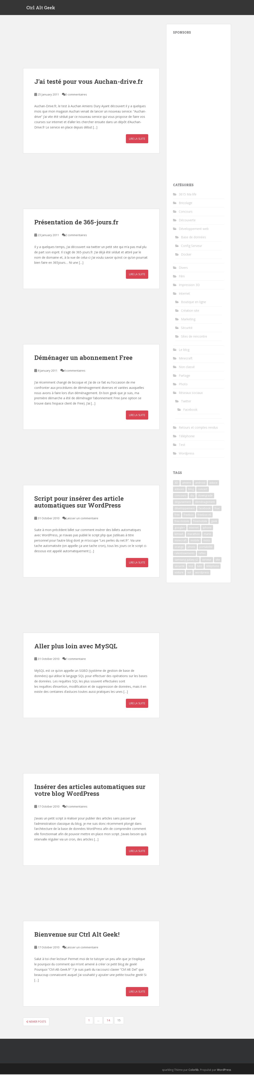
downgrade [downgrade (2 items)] (205, 496)
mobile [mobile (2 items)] (194, 541)
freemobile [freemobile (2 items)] (200, 521)
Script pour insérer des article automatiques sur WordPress (79, 502)
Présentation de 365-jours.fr (76, 223)
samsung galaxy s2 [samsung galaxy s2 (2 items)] (186, 560)
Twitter (186, 401)
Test (182, 445)
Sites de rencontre (194, 337)
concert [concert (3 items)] (202, 489)
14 (108, 1021)
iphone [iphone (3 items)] (207, 528)
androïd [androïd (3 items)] (200, 483)
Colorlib (194, 1070)
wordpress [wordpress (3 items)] (202, 573)
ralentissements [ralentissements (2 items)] (184, 554)
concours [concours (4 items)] (180, 496)
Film (182, 277)
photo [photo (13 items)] (191, 547)
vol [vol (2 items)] (189, 573)
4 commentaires (74, 371)
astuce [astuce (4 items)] (213, 483)
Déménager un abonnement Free (83, 358)
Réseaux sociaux (191, 393)
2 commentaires (76, 236)
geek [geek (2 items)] (214, 521)
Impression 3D (189, 285)
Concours (185, 212)
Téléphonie (187, 436)
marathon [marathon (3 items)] (193, 534)
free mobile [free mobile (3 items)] (182, 521)
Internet (184, 294)
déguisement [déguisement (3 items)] (183, 502)
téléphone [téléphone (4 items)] (212, 566)
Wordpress (186, 454)
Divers (183, 268)
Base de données (193, 237)
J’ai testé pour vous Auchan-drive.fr (88, 82)
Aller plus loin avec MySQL (75, 646)
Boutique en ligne (193, 302)
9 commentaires (76, 807)
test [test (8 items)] (191, 566)
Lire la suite (137, 139)
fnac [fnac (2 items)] (217, 509)
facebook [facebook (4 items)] (205, 509)
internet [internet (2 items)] (194, 528)
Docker (186, 255)
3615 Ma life (187, 195)
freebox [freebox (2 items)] (189, 515)
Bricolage (185, 203)
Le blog (184, 350)
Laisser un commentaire (82, 519)
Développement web (194, 229)
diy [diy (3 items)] (192, 496)
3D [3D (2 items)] (176, 483)
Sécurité (186, 328)
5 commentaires (76, 95)
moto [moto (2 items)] (206, 541)
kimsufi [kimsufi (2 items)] (179, 534)
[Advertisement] (198, 106)
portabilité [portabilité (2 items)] (206, 547)
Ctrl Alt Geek (40, 8)
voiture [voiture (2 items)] (179, 573)
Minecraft (185, 359)
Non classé (187, 367)
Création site (190, 311)
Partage (184, 376)
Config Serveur (191, 246)
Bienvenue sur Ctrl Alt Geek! (76, 935)
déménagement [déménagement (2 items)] (205, 502)
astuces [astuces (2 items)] (179, 489)
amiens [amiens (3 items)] (186, 483)
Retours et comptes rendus (198, 428)
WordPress (224, 1070)
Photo (183, 384)
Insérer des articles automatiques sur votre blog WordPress (89, 790)
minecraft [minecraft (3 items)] (181, 541)
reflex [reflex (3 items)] (202, 554)
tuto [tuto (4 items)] (199, 566)
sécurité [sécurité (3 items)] (180, 566)
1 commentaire (76, 659)
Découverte (187, 220)
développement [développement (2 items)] (185, 509)
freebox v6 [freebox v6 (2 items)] (204, 515)
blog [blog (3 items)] (191, 489)
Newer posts (36, 1022)
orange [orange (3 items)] (179, 547)
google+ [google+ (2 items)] (180, 528)
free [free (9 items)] (177, 515)
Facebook (190, 410)
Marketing (188, 319)
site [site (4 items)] (218, 560)
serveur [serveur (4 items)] (207, 560)
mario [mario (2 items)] (207, 534)
